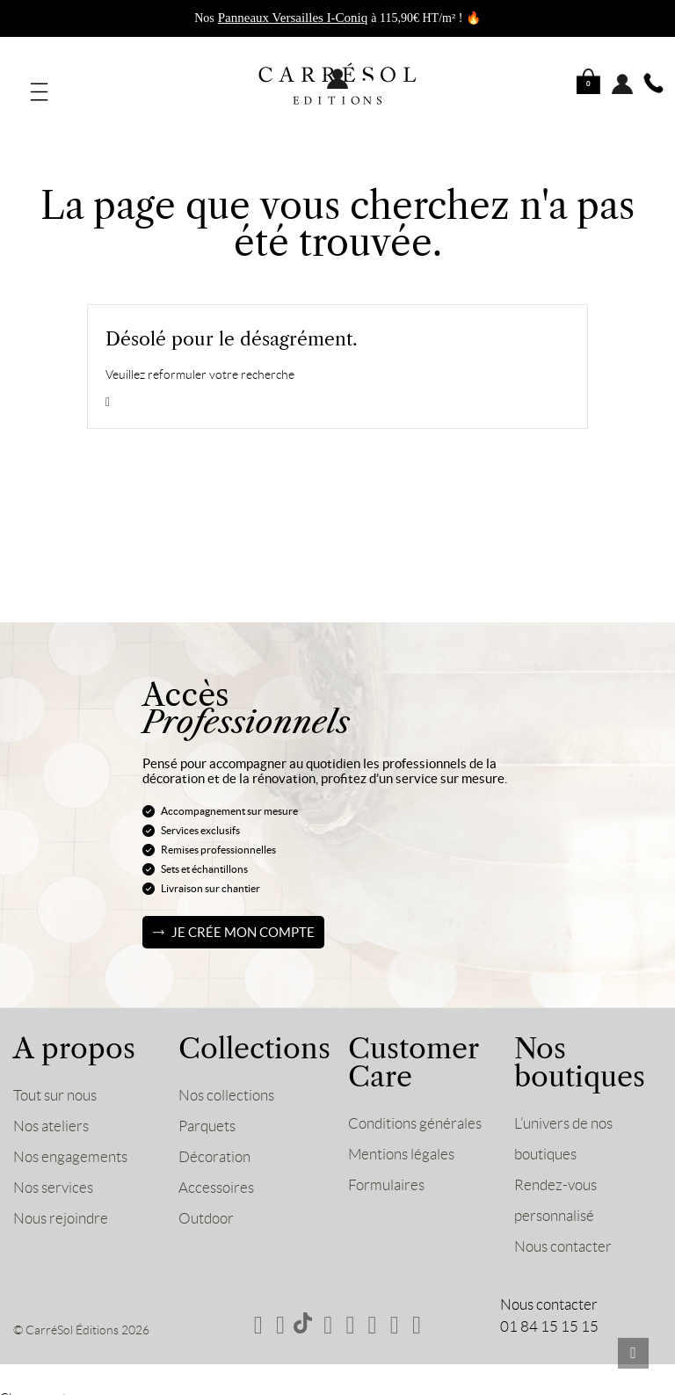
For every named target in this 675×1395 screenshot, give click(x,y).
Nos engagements (70, 1145)
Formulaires (386, 1173)
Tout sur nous (55, 1084)
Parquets (207, 1115)
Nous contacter (563, 1235)
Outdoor (206, 1207)
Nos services (53, 1176)
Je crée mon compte (243, 920)
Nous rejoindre (60, 1207)
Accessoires (216, 1176)
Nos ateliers (51, 1115)
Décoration (214, 1145)
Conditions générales (415, 1112)
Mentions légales (401, 1143)
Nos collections (226, 1084)
